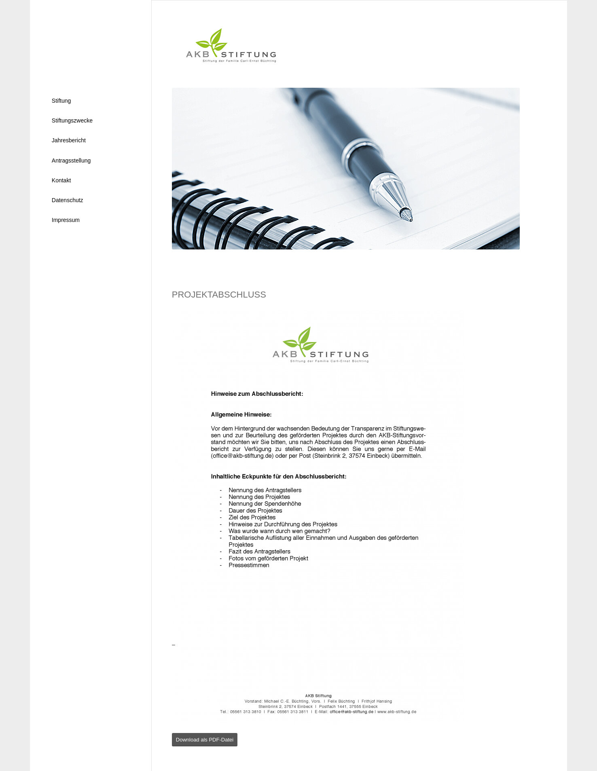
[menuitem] (90, 101)
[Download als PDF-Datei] (204, 739)
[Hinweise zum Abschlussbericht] (318, 517)
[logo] (225, 44)
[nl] (90, 41)
